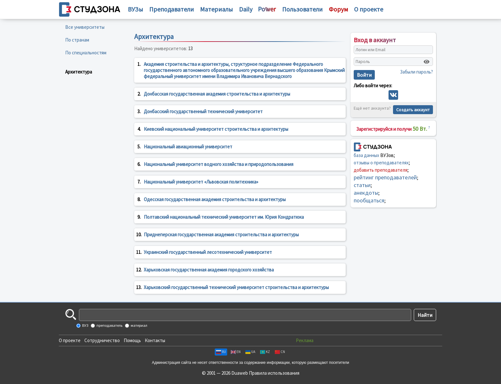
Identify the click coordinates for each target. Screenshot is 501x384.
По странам (77, 40)
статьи (362, 185)
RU (221, 351)
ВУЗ (84, 325)
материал (138, 325)
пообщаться (369, 200)
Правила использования (274, 373)
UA (250, 351)
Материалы (216, 9)
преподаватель (109, 325)
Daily (245, 9)
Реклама (304, 340)
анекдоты (366, 192)
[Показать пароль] (426, 62)
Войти (364, 75)
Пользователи (302, 9)
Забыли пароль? (416, 72)
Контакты (155, 340)
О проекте (70, 340)
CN (280, 351)
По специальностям (85, 53)
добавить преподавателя (380, 170)
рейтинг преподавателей (385, 177)
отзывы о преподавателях (381, 163)
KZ (265, 351)
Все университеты (84, 27)
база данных (366, 155)
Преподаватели (171, 9)
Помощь (132, 340)
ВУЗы (135, 9)
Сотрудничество (102, 340)
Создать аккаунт (413, 110)
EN (236, 351)
